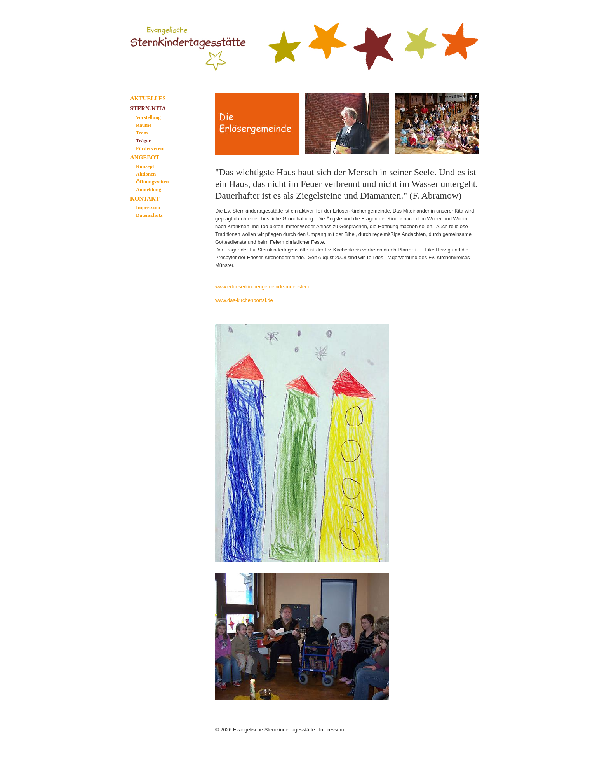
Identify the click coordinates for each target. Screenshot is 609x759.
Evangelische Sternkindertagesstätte (192, 40)
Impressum (148, 207)
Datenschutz (149, 215)
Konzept (145, 166)
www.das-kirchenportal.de (244, 300)
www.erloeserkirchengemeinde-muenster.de (264, 287)
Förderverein (150, 148)
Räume (143, 125)
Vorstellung (148, 117)
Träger (143, 140)
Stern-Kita (148, 108)
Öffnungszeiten (152, 182)
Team (142, 133)
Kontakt (145, 198)
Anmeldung (148, 189)
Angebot (144, 157)
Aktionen (146, 174)
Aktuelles (148, 98)
